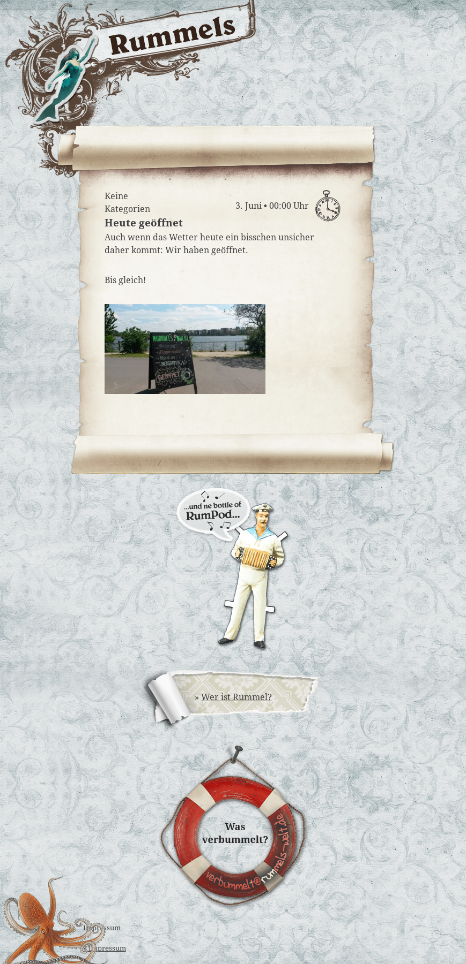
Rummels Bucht (331, 62)
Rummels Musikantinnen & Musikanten (331, 100)
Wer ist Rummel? (236, 697)
